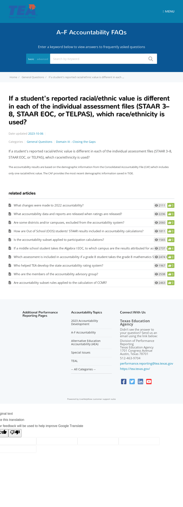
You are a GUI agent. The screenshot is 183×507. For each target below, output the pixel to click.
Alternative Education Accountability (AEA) (86, 342)
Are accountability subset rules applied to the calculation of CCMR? (60, 283)
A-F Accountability (83, 332)
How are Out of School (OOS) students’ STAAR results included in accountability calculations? (78, 231)
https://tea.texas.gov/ (135, 369)
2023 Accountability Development (84, 322)
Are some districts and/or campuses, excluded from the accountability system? (69, 222)
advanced (42, 59)
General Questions (33, 77)
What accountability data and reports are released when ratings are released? (68, 214)
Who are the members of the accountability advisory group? (56, 274)
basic (31, 59)
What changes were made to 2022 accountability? (48, 205)
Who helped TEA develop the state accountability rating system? (58, 265)
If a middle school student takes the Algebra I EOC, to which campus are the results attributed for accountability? (92, 248)
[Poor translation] (14, 433)
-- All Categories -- (83, 369)
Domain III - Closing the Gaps (76, 142)
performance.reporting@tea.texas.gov (146, 363)
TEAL (74, 361)
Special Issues (80, 352)
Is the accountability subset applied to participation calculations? (59, 240)
